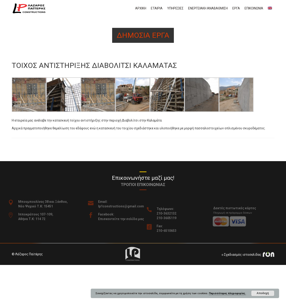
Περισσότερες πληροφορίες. (227, 293)
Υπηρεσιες (175, 8)
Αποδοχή (263, 293)
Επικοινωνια (254, 8)
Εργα (236, 8)
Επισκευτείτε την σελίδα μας (125, 219)
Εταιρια (157, 8)
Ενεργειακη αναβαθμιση (208, 8)
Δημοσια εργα (143, 35)
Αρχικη (140, 8)
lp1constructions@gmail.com (125, 206)
